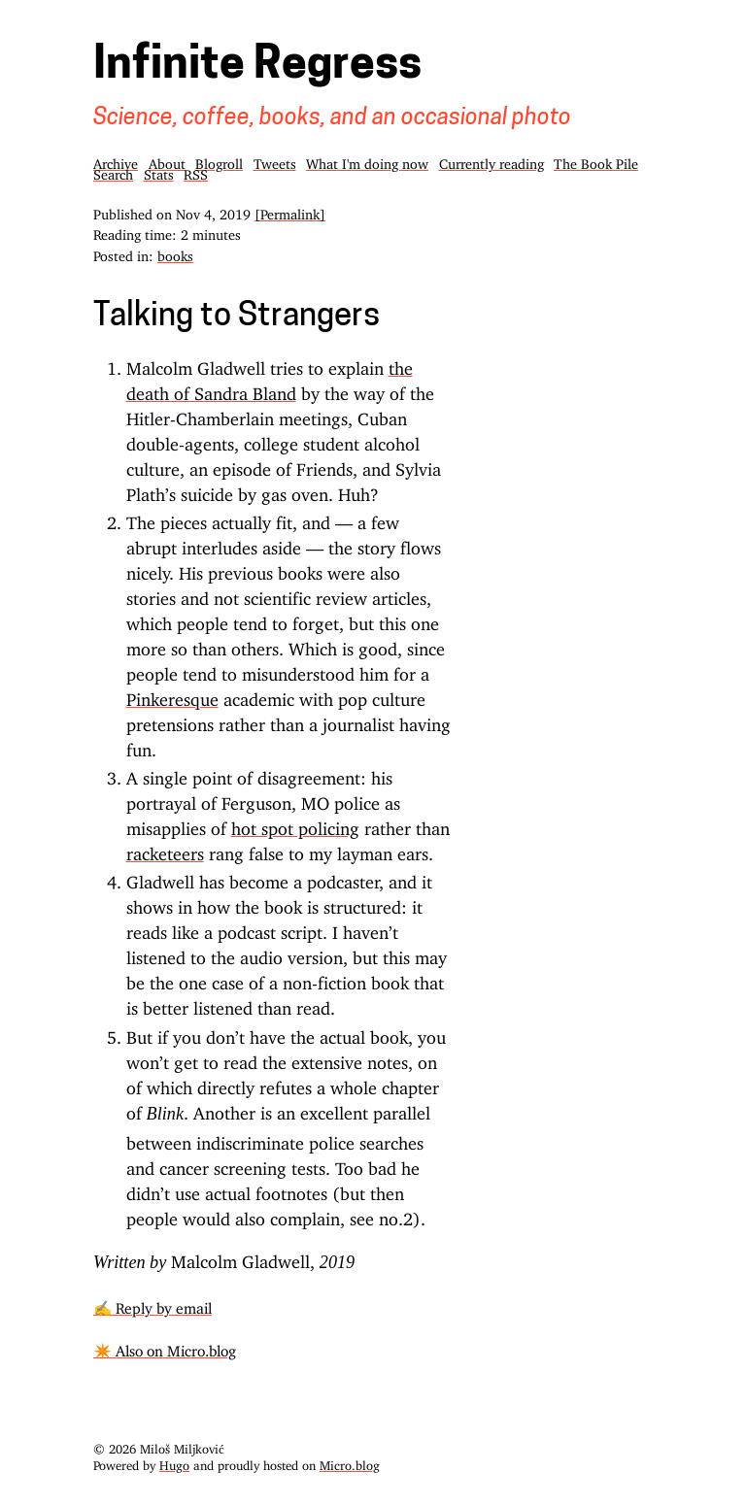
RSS (196, 171)
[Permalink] (289, 211)
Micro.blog (350, 1462)
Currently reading (491, 160)
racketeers (165, 849)
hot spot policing (295, 824)
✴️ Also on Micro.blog (164, 1347)
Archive (115, 160)
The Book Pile (596, 160)
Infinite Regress (257, 66)
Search (113, 171)
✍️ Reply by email (152, 1304)
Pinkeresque (172, 695)
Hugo (174, 1462)
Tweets (275, 160)
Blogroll (219, 160)
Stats (159, 171)
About (167, 160)
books (175, 253)
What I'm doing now (367, 160)
